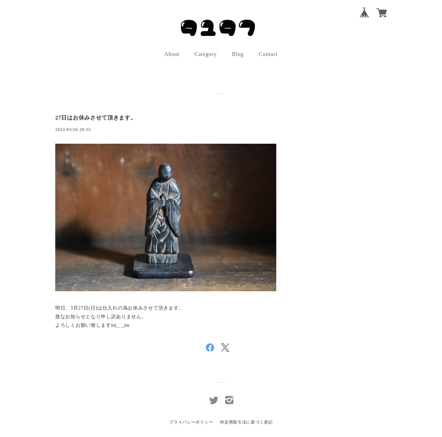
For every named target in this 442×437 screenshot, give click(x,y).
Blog (238, 54)
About (172, 54)
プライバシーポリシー (191, 422)
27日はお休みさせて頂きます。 (95, 118)
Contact (268, 54)
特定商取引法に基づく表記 (246, 422)
